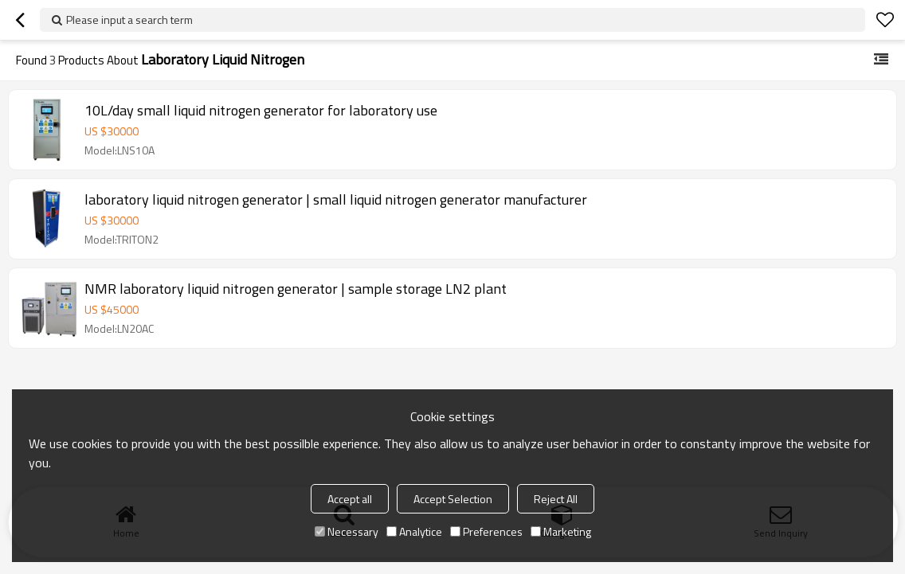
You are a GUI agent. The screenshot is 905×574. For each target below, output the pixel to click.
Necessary (346, 531)
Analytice (414, 531)
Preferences (486, 531)
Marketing (561, 531)
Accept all (349, 498)
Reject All (556, 498)
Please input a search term (129, 19)
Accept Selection (452, 498)
